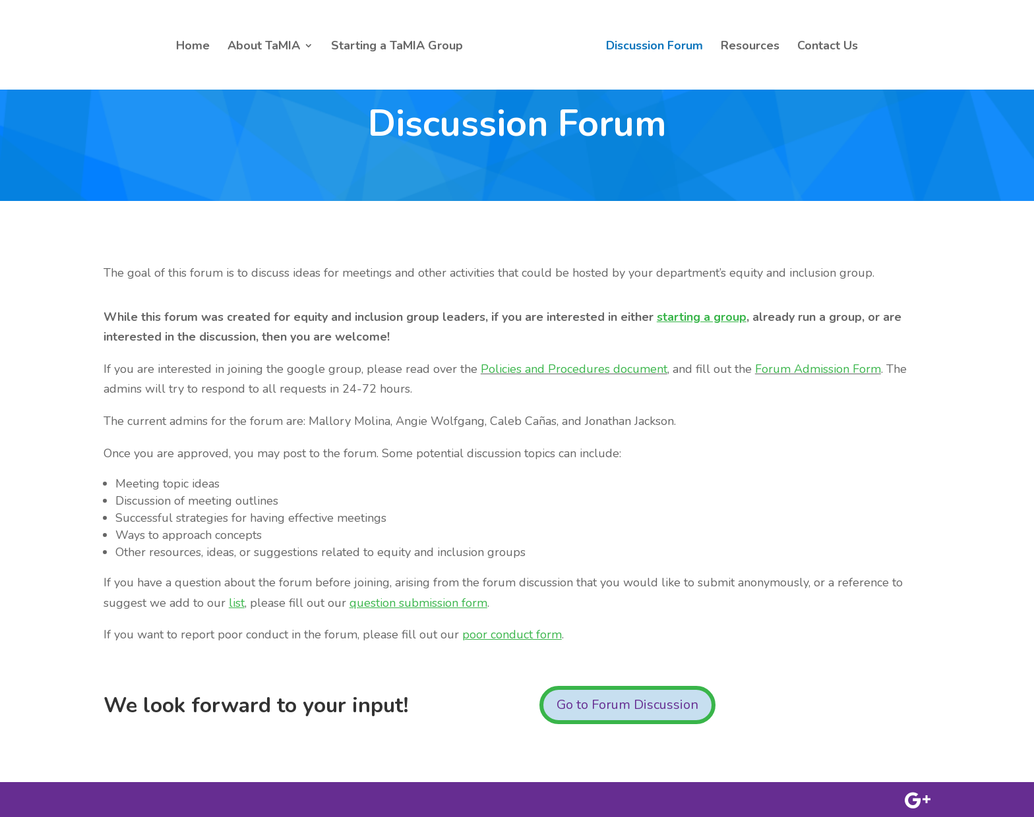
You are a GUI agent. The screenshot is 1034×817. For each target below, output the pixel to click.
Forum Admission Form (818, 369)
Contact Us (827, 47)
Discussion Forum (654, 47)
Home (193, 47)
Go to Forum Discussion (627, 705)
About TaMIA (264, 47)
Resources (750, 47)
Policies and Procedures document (574, 369)
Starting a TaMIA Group (397, 47)
